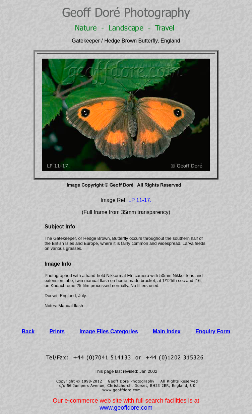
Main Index (167, 331)
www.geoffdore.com (126, 407)
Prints (57, 331)
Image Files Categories (108, 331)
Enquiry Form (212, 331)
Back (28, 331)
